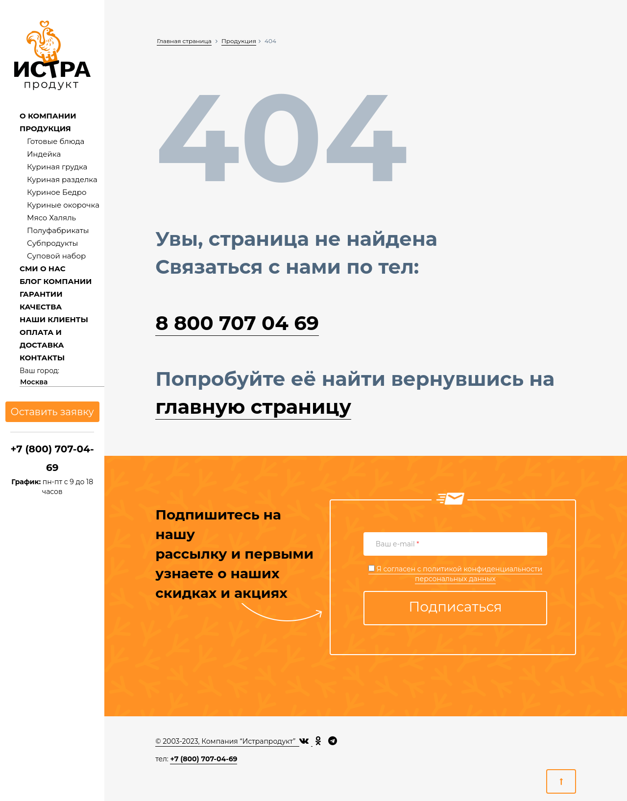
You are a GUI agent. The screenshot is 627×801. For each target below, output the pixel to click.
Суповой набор (56, 255)
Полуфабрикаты (58, 230)
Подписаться (455, 606)
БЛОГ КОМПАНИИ (56, 281)
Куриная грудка (57, 166)
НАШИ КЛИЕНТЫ (54, 319)
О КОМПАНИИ (48, 115)
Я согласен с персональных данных (455, 574)
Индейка (44, 154)
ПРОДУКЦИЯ (45, 128)
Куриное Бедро (57, 192)
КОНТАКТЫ (42, 357)
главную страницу (253, 407)
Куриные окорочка (63, 205)
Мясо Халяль (51, 217)
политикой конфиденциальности (482, 569)
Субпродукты (52, 243)
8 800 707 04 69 (237, 323)
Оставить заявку (52, 412)
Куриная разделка (62, 179)
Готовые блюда (55, 141)
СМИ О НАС (43, 268)
